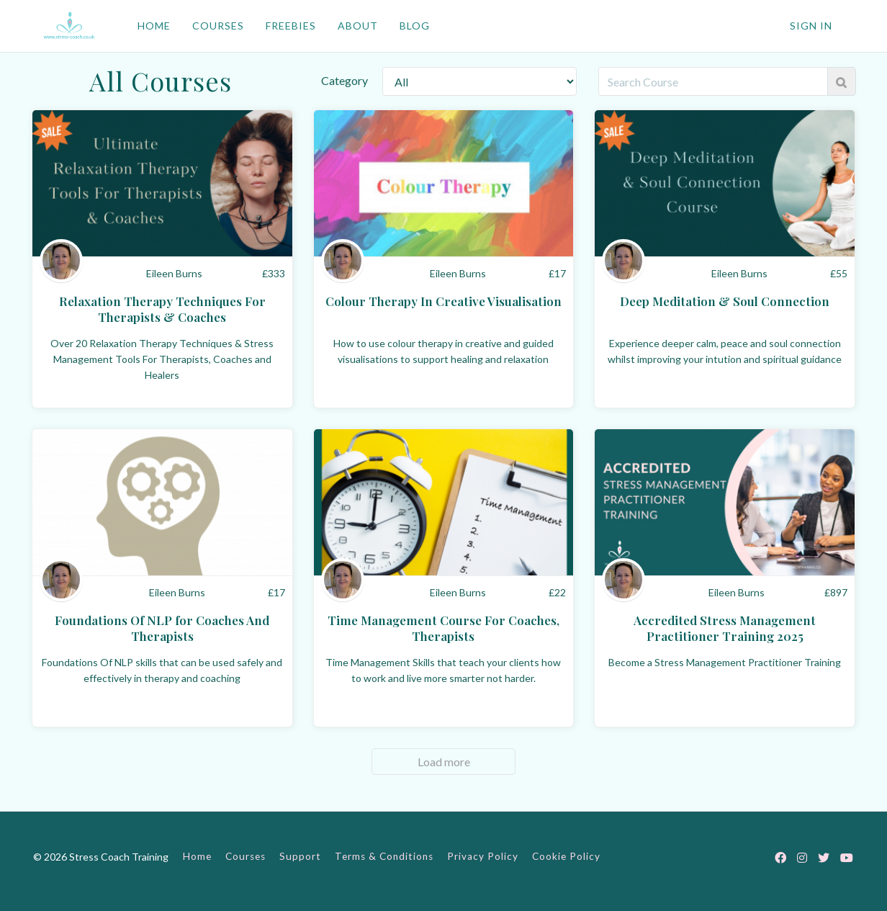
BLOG (415, 25)
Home (197, 856)
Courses (245, 856)
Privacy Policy (482, 856)
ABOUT (358, 25)
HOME (154, 25)
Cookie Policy (566, 856)
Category (344, 80)
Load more (444, 761)
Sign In (811, 25)
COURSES (218, 25)
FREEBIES (291, 25)
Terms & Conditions (384, 856)
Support (300, 856)
